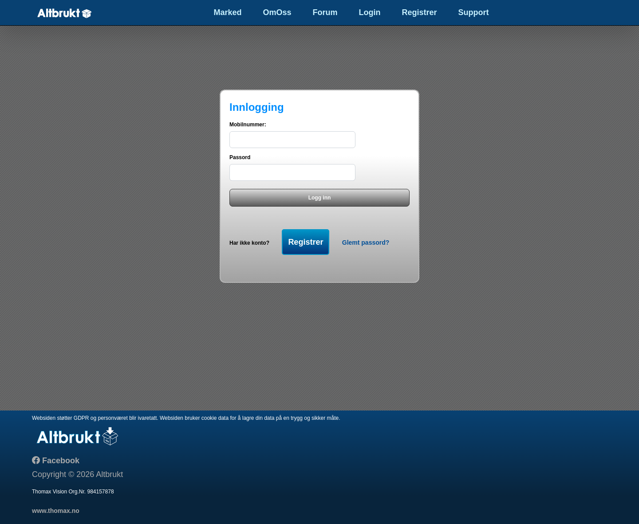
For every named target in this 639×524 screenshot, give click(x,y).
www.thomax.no (55, 510)
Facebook (59, 460)
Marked (227, 12)
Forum (325, 12)
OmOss (277, 12)
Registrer (419, 12)
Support (473, 12)
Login (370, 12)
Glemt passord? (366, 242)
